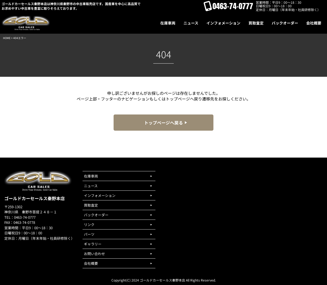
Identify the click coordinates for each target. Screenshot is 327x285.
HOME (7, 38)
